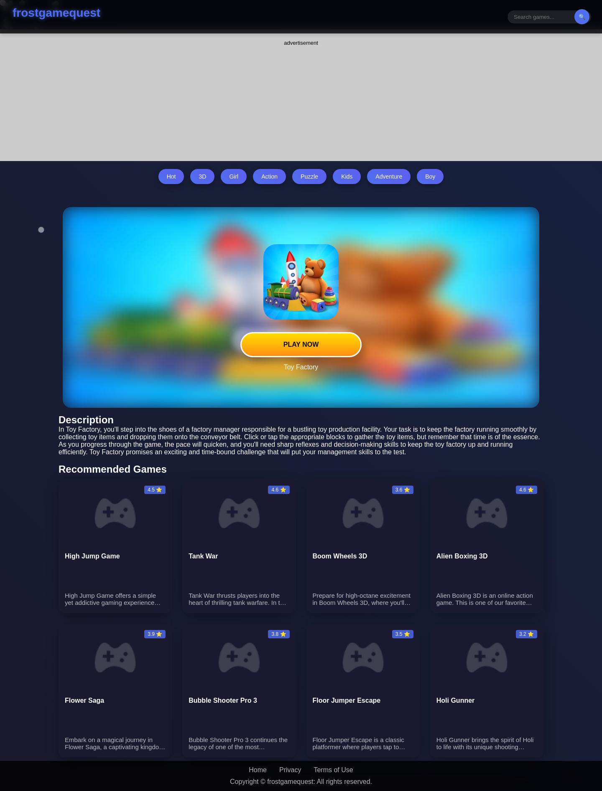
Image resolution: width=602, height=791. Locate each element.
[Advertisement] (301, 98)
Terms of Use (333, 769)
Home (258, 769)
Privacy (290, 769)
